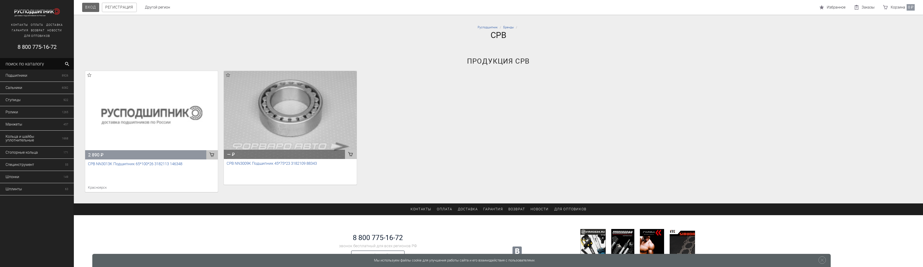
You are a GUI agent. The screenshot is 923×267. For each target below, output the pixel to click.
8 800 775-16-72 (31, 47)
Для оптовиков (31, 36)
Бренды (508, 27)
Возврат (32, 30)
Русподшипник (488, 27)
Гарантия (14, 30)
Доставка (49, 24)
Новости (49, 30)
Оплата (31, 24)
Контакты (14, 24)
